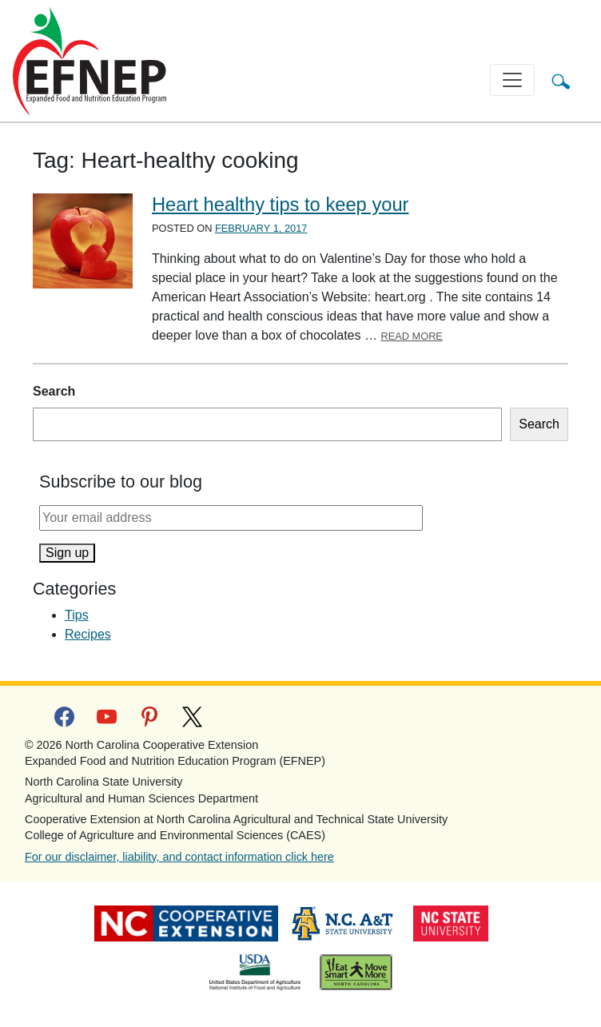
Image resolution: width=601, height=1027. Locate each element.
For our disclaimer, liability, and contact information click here (179, 856)
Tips (77, 615)
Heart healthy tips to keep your (280, 204)
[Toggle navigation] (512, 80)
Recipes (88, 634)
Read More (411, 336)
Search (54, 391)
